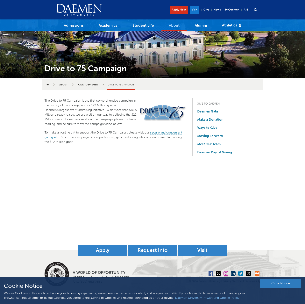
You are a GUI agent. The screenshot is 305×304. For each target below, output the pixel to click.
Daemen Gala (207, 111)
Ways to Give (207, 128)
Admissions (74, 25)
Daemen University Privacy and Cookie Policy (207, 298)
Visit (194, 9)
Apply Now (179, 9)
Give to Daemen (88, 84)
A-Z (246, 9)
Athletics (229, 25)
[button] (255, 10)
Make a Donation (210, 119)
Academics (108, 25)
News (217, 9)
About (174, 25)
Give (206, 9)
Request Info (152, 250)
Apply (103, 250)
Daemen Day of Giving (214, 152)
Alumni (201, 25)
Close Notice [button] (280, 283)
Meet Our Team (209, 144)
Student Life (143, 25)
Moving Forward (210, 136)
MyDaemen (232, 9)
